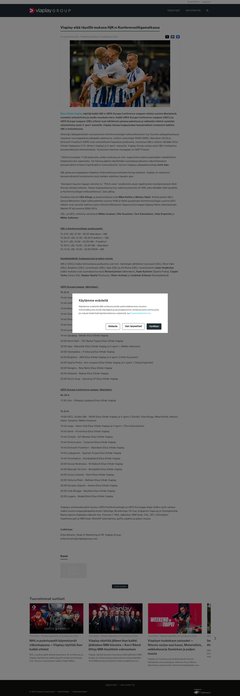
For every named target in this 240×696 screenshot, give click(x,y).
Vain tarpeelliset (133, 326)
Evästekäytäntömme (140, 313)
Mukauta (112, 326)
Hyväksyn (154, 326)
